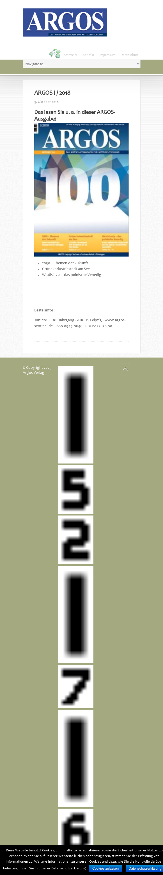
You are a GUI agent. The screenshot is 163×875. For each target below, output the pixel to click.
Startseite (70, 55)
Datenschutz (129, 55)
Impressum (107, 55)
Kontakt (88, 55)
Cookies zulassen (105, 869)
